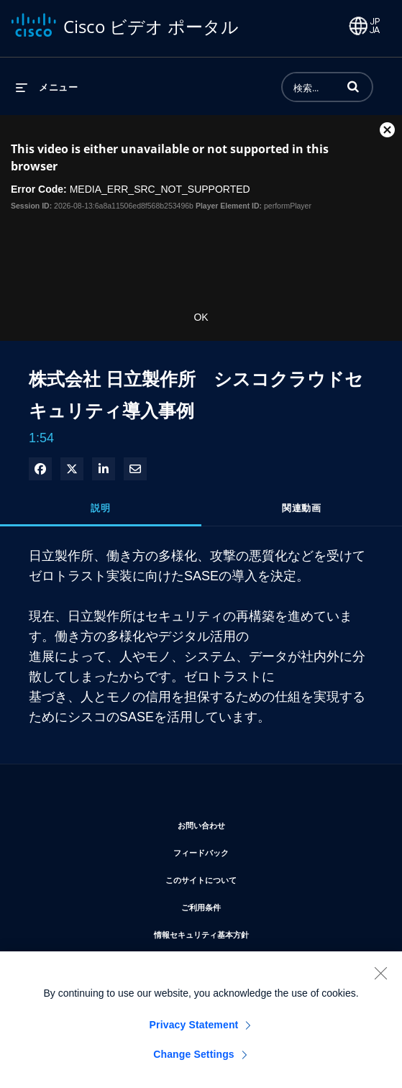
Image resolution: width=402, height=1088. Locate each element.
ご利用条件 (244, 905)
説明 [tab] (100, 507)
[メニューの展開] (47, 87)
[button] (353, 86)
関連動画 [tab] (301, 507)
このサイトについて (244, 877)
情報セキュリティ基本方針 (244, 932)
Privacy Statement (194, 1030)
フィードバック (244, 850)
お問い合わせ (244, 823)
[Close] (380, 979)
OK (200, 317)
